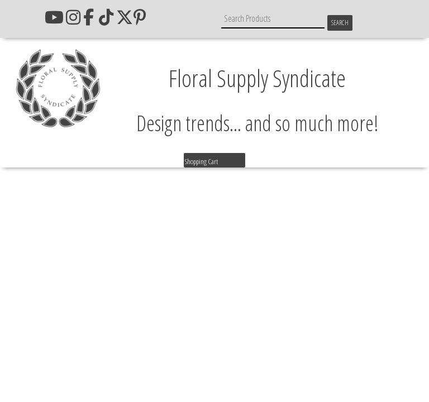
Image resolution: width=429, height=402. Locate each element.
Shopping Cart (201, 161)
